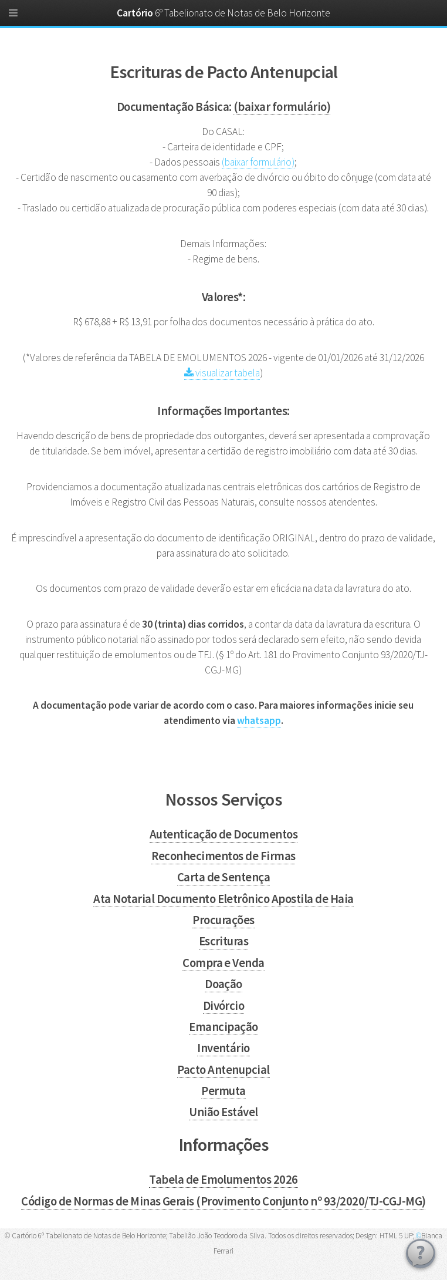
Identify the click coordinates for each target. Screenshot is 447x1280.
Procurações (223, 920)
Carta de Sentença (223, 877)
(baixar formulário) (281, 106)
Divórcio (224, 1005)
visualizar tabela (222, 372)
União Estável (223, 1112)
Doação (223, 984)
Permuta (223, 1091)
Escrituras (224, 941)
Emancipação (223, 1027)
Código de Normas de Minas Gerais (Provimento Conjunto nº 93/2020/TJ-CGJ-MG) (223, 1201)
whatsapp (259, 720)
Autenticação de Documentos (223, 834)
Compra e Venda (223, 963)
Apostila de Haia (313, 899)
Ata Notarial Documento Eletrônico (181, 899)
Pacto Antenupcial (223, 1069)
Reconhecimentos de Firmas (223, 856)
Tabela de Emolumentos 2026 (223, 1179)
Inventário (223, 1048)
